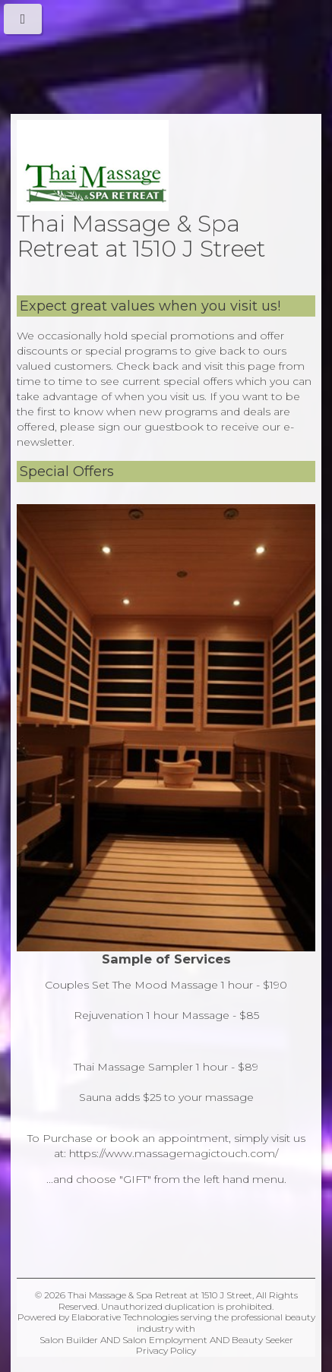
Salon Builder (69, 1339)
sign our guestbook (151, 427)
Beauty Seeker (262, 1339)
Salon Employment (164, 1339)
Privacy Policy (166, 1350)
